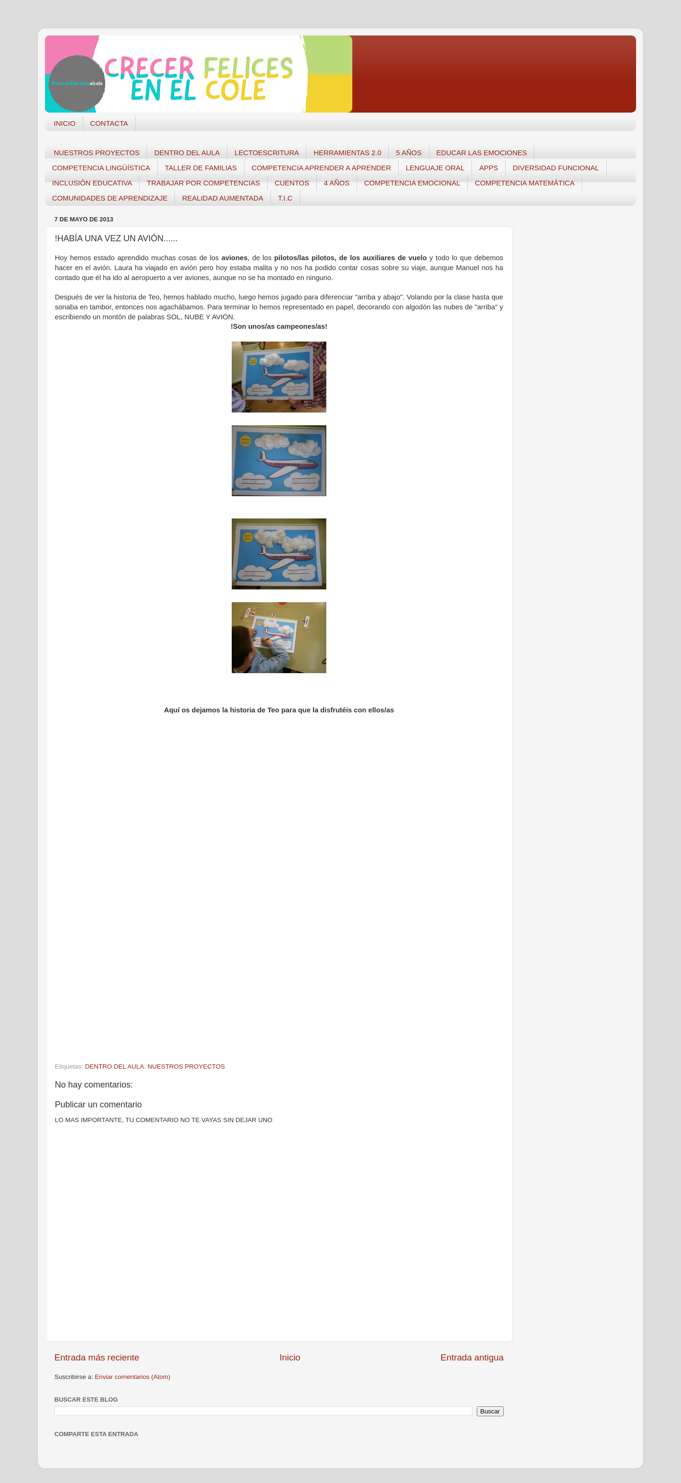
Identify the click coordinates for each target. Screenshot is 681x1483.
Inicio (289, 1357)
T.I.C (285, 198)
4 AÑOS (336, 183)
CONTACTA (109, 123)
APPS (488, 168)
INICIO (65, 123)
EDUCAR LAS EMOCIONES (482, 153)
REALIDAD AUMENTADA (222, 198)
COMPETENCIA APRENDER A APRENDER (321, 168)
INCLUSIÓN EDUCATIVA (92, 183)
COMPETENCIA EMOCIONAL (412, 183)
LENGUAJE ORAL (435, 168)
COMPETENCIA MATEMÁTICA (525, 183)
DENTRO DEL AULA (187, 153)
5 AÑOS (408, 153)
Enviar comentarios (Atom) (133, 1376)
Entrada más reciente (97, 1357)
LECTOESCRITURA (267, 153)
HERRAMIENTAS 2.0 (347, 153)
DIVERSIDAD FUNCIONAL (556, 168)
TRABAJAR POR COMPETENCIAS (203, 183)
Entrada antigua (472, 1357)
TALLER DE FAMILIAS (201, 168)
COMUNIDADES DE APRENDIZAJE (109, 198)
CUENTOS (292, 183)
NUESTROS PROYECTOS (97, 153)
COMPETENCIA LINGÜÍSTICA (101, 168)
